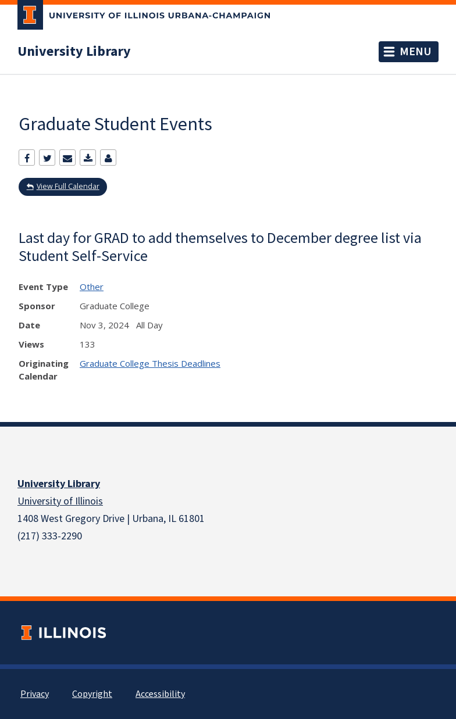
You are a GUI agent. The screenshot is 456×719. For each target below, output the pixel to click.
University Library (74, 51)
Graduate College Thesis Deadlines (150, 363)
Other (92, 286)
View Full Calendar (68, 186)
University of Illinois (60, 501)
